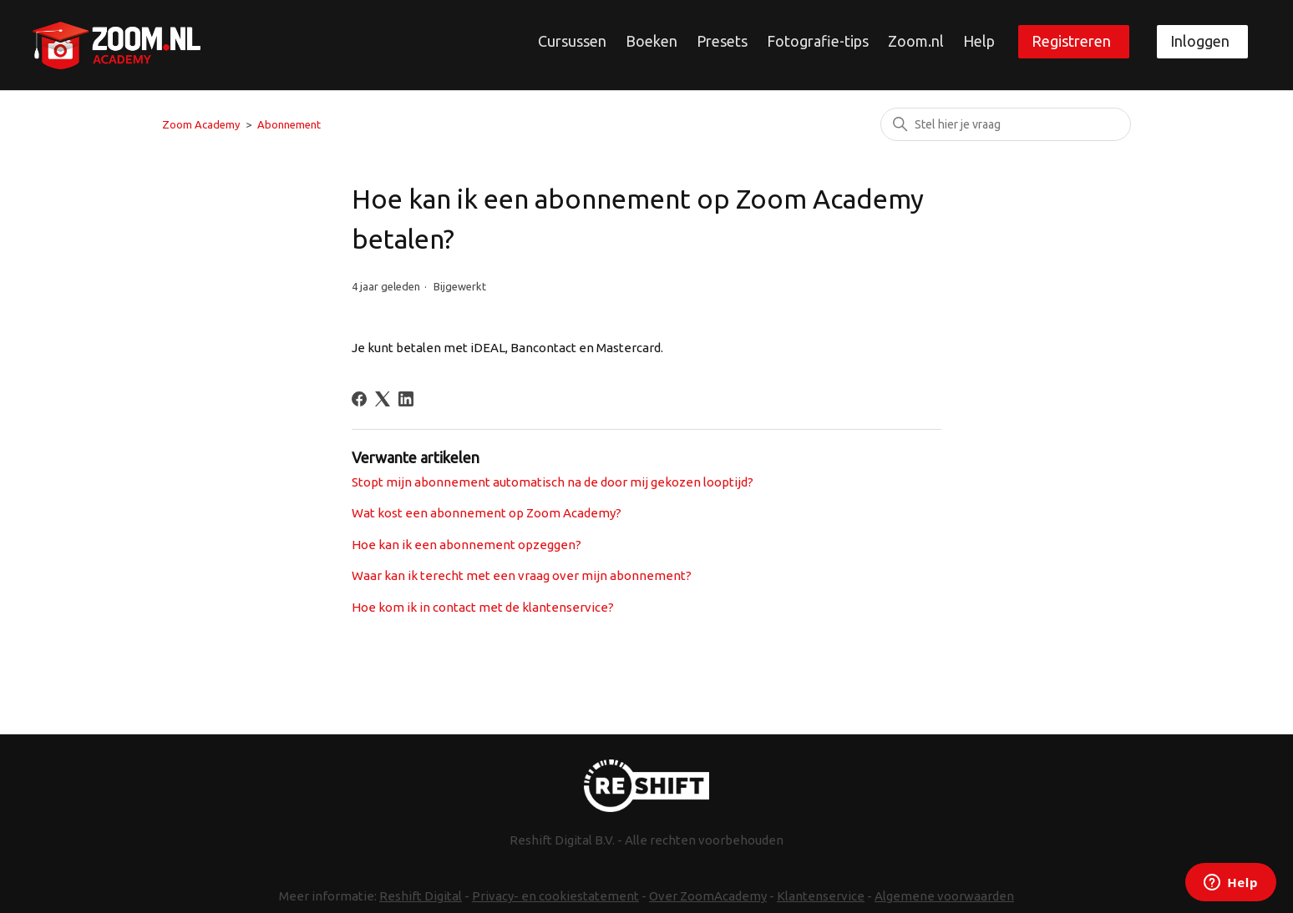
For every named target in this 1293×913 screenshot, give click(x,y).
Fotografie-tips (818, 41)
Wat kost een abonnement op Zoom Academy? (486, 513)
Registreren (1071, 41)
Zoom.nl (916, 41)
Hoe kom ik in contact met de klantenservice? (483, 607)
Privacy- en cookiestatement (555, 896)
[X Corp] (382, 398)
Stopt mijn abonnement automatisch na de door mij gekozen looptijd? (552, 482)
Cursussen (572, 41)
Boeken (651, 41)
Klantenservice (821, 896)
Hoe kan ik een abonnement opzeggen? (466, 544)
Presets (722, 41)
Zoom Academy (201, 124)
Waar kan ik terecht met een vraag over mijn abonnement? (522, 575)
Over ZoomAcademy (708, 896)
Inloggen (1200, 41)
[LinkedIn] (405, 398)
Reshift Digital (420, 896)
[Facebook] (359, 398)
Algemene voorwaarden (944, 896)
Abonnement (289, 124)
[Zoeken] (1005, 124)
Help (979, 41)
